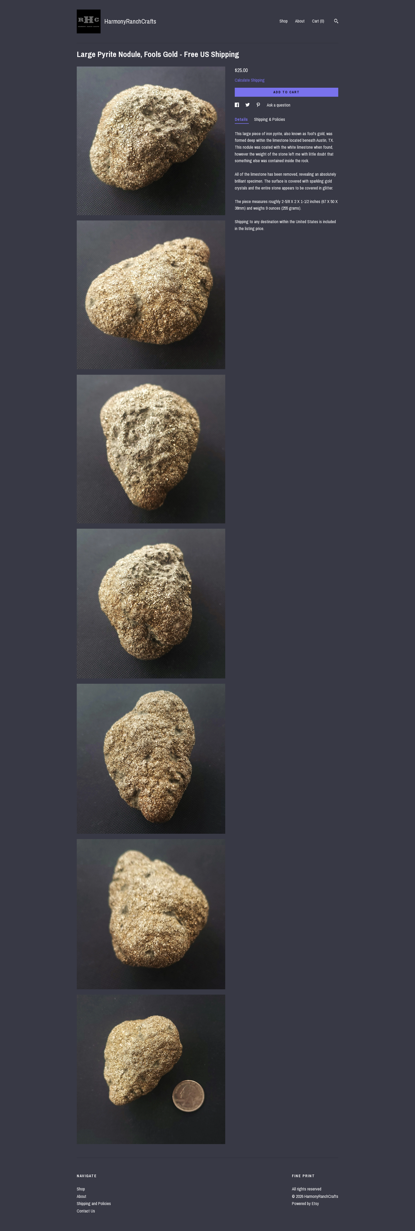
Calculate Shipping (250, 80)
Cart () (318, 21)
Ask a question (278, 105)
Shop (283, 21)
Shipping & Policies (269, 119)
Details (242, 119)
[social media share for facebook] (237, 105)
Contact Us (86, 1211)
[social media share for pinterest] (258, 105)
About (300, 21)
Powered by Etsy (305, 1203)
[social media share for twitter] (248, 105)
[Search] (336, 22)
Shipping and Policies (94, 1203)
